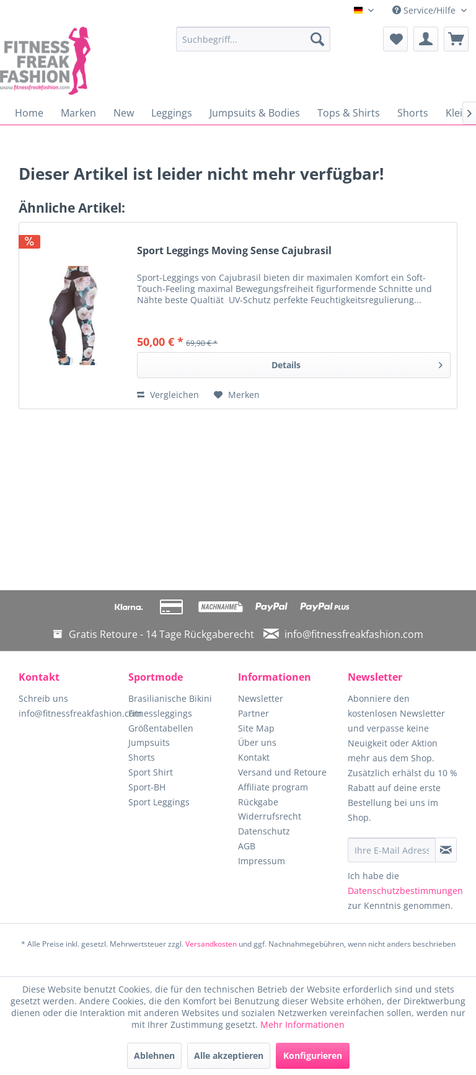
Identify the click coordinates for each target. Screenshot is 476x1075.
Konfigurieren (312, 1055)
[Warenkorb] (456, 39)
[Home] (29, 113)
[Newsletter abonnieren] (446, 850)
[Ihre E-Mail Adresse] (392, 850)
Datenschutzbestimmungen (405, 890)
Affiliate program (273, 787)
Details (357, 363)
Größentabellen (160, 728)
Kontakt (254, 757)
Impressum (261, 861)
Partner (253, 713)
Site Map (256, 728)
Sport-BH (146, 787)
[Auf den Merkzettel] (237, 394)
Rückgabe (258, 802)
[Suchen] (317, 39)
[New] (124, 113)
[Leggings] (172, 113)
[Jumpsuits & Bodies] (255, 113)
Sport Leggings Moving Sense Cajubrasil (234, 250)
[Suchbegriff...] (253, 39)
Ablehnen (154, 1055)
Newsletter (260, 698)
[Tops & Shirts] (349, 113)
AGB (246, 846)
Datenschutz (264, 831)
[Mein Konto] (425, 39)
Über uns (257, 742)
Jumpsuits (149, 742)
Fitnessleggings (160, 713)
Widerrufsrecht (269, 816)
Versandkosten (211, 944)
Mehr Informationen (302, 1024)
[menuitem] (253, 39)
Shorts (141, 757)
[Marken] (78, 113)
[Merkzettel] (395, 39)
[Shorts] (413, 113)
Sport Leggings (159, 802)
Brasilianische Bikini (170, 698)
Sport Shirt (150, 772)
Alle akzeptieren (228, 1055)
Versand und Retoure (282, 772)
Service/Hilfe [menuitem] (425, 10)
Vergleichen (168, 394)
